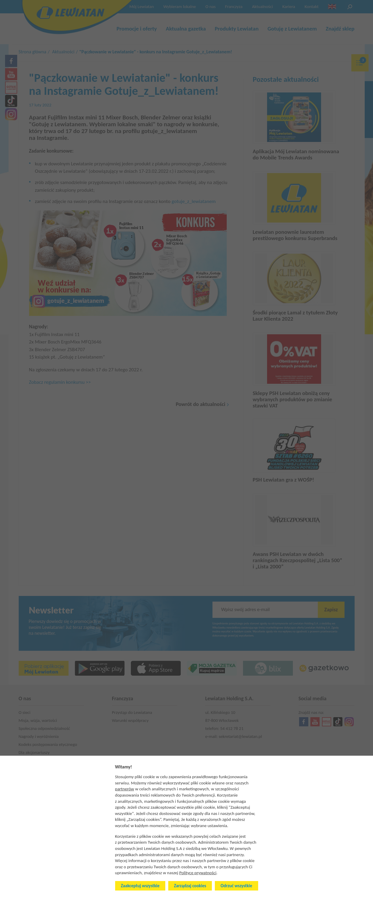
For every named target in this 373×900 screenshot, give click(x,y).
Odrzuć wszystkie (236, 885)
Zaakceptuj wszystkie (140, 885)
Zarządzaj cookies (190, 885)
